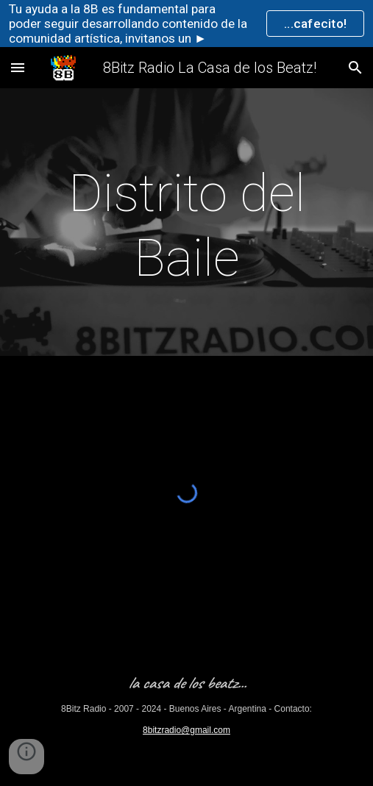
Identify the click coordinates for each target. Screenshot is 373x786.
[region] (186, 23)
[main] (186, 226)
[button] (17, 67)
